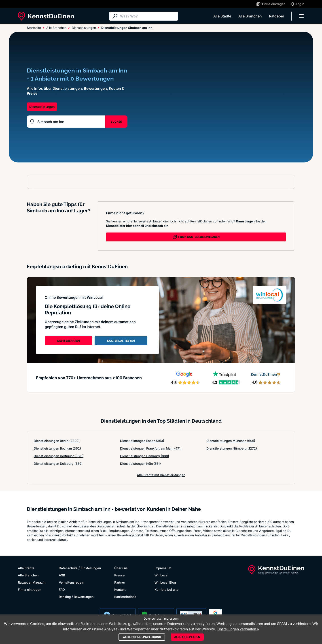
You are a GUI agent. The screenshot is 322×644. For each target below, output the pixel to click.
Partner (119, 582)
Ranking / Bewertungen (76, 597)
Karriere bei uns (166, 589)
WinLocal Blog (165, 582)
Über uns (121, 568)
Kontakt (120, 589)
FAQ (62, 589)
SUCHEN (116, 121)
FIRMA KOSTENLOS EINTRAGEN (196, 237)
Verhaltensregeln (71, 582)
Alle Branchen (250, 16)
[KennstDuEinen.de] (46, 16)
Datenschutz (68, 568)
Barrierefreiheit (125, 597)
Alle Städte (222, 16)
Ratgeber (276, 16)
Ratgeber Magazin (31, 582)
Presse (119, 575)
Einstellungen (91, 568)
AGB (62, 575)
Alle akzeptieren (187, 637)
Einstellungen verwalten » (238, 629)
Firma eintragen (29, 589)
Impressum (163, 568)
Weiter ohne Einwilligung (142, 637)
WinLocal (161, 575)
